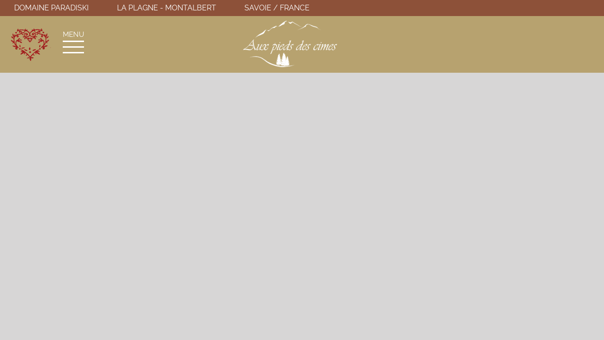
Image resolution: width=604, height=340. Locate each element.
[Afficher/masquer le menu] (73, 47)
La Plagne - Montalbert (166, 7)
